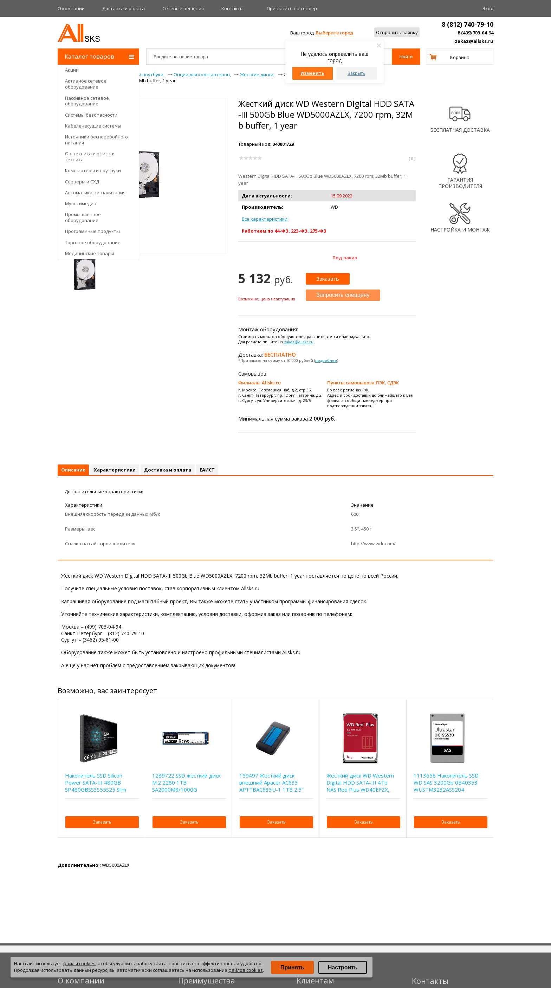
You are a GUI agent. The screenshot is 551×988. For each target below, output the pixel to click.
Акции (72, 70)
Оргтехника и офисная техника (90, 156)
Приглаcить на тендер (292, 8)
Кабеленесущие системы (93, 126)
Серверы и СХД (82, 181)
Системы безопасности (91, 115)
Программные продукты (92, 231)
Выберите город (334, 33)
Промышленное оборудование (83, 217)
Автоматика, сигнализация (95, 192)
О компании (71, 8)
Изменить (312, 73)
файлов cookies (245, 970)
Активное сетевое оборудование (85, 84)
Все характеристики (264, 219)
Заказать (327, 278)
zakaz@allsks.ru (474, 41)
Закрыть (356, 73)
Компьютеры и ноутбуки (93, 170)
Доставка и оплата (123, 8)
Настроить (342, 967)
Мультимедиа (80, 203)
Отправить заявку (397, 32)
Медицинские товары (89, 253)
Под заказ (344, 257)
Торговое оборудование (93, 242)
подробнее (326, 360)
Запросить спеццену (343, 295)
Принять (292, 967)
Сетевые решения (183, 8)
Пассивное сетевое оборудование (87, 101)
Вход (487, 8)
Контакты (232, 8)
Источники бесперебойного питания (96, 140)
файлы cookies (79, 963)
